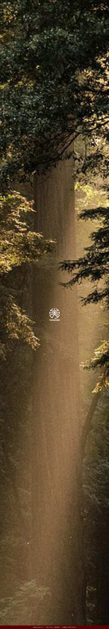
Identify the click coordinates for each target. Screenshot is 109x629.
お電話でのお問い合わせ (69, 627)
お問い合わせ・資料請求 (53, 627)
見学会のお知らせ (38, 627)
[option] (54, 314)
